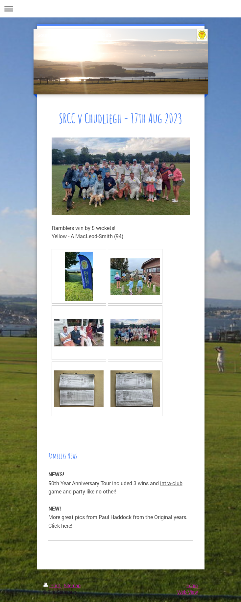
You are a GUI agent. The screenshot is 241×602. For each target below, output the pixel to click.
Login (192, 585)
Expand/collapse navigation (120, 9)
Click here (59, 525)
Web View (187, 592)
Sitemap (72, 585)
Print (52, 585)
